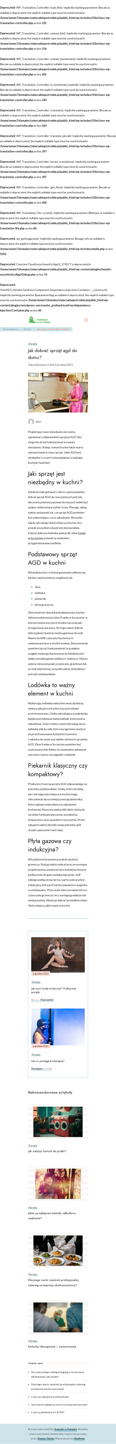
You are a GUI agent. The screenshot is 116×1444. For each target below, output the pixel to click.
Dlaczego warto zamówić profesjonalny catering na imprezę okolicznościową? (53, 1282)
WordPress (79, 1438)
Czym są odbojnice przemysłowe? (50, 1396)
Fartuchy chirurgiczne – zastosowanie (52, 1347)
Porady (32, 343)
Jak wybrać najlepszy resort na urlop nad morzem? (59, 1404)
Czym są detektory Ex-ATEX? (47, 1412)
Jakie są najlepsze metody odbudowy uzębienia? (52, 1215)
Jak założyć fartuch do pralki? (47, 1151)
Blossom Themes (46, 1438)
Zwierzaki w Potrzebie (65, 1429)
